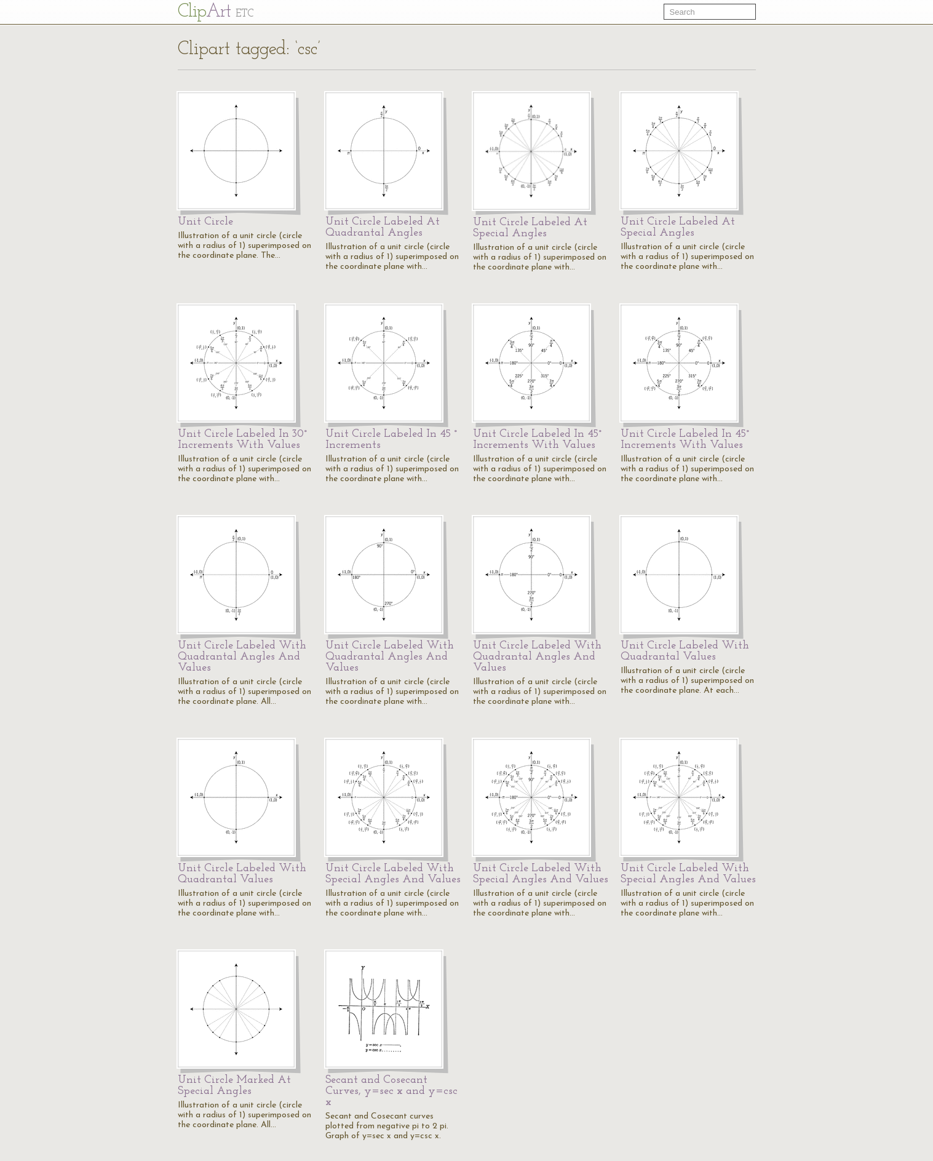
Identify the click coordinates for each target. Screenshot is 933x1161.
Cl (215, 12)
